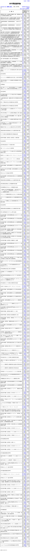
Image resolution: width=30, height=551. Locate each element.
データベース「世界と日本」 (7, 6)
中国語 (28, 0)
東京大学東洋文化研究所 (24, 8)
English (25, 0)
